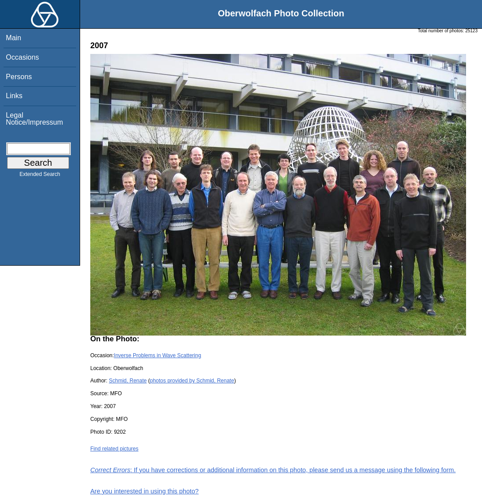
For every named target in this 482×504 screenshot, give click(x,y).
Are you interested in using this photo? (144, 491)
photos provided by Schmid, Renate (192, 381)
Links (14, 95)
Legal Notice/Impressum (34, 118)
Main (13, 38)
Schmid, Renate (128, 381)
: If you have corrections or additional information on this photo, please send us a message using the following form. (273, 469)
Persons (19, 76)
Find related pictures (114, 449)
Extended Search (39, 176)
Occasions (22, 57)
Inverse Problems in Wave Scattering (157, 355)
